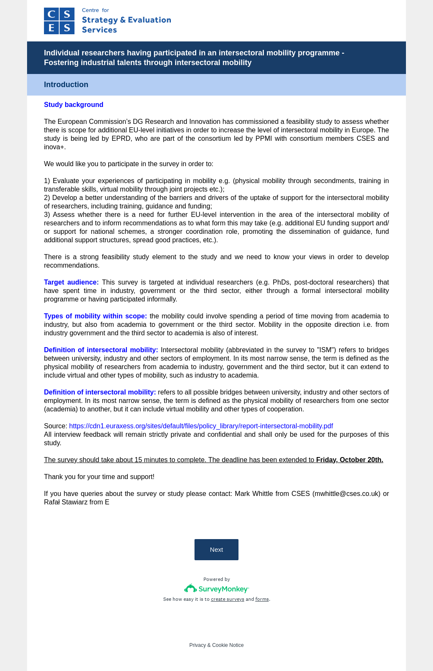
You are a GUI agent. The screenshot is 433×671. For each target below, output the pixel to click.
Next (216, 549)
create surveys (227, 599)
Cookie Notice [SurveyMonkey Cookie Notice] (228, 645)
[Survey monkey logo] (216, 588)
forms (262, 599)
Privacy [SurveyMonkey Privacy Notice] (197, 645)
